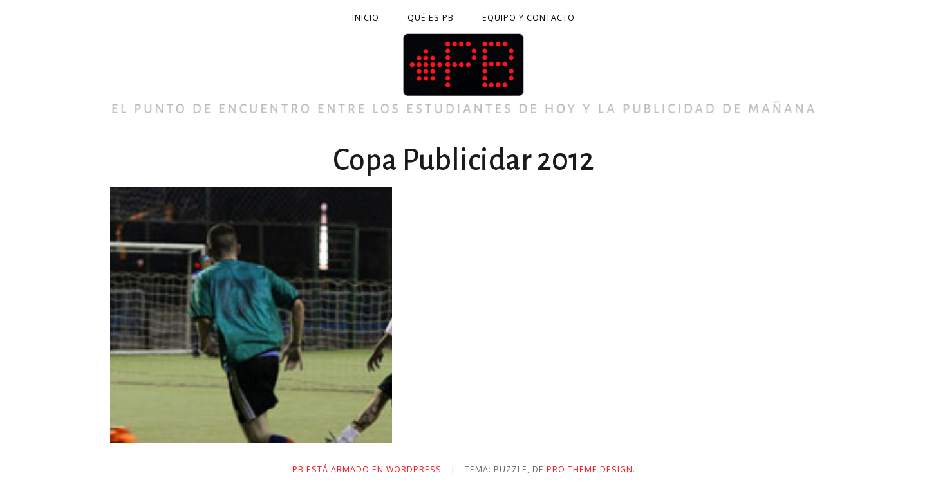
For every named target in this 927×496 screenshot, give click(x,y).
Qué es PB (430, 17)
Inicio (365, 17)
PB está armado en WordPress (367, 469)
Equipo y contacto (528, 17)
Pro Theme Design (590, 469)
